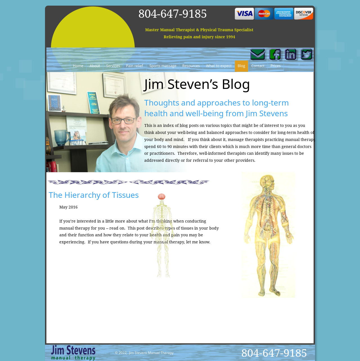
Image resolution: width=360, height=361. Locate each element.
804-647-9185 (172, 13)
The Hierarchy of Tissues (94, 194)
